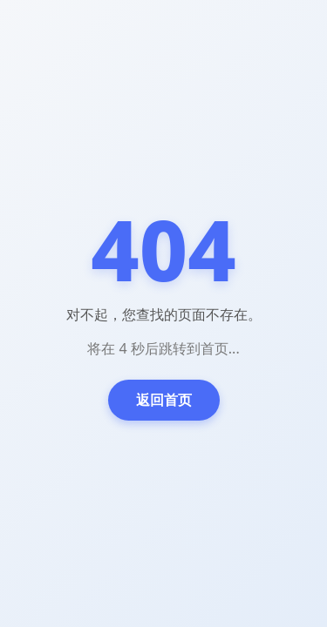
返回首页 (164, 399)
